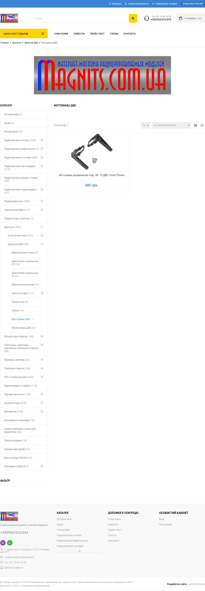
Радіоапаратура (17, 201)
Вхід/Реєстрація (193, 4)
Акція (9, 123)
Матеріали (13, 411)
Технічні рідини (15, 440)
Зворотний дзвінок (137, 4)
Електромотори (20, 235)
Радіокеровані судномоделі (20, 191)
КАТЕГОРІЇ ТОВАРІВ (16, 33)
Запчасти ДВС (23, 293)
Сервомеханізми (17, 209)
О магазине (61, 34)
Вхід (161, 519)
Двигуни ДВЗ (31, 43)
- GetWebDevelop (186, 584)
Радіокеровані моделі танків (21, 179)
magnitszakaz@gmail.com (17, 557)
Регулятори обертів (19, 336)
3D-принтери (13, 114)
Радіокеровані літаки (20, 140)
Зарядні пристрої (17, 394)
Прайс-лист (97, 34)
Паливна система (17, 359)
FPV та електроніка (19, 377)
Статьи (114, 34)
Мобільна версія (13, 567)
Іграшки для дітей (17, 449)
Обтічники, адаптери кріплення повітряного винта (21, 348)
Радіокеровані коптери (21, 157)
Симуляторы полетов (18, 218)
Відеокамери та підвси (20, 385)
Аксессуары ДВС (23, 327)
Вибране (116, 4)
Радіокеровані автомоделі (19, 168)
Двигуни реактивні (25, 252)
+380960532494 (160, 19)
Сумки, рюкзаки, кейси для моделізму (20, 430)
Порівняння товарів (166, 4)
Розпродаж (13, 131)
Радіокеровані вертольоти (21, 148)
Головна (4, 43)
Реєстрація (165, 524)
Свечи (18, 310)
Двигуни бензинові (25, 284)
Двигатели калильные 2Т (25, 263)
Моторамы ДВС (23, 319)
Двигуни (16, 43)
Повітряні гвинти (17, 368)
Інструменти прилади (19, 420)
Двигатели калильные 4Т (25, 274)
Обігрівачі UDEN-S (16, 466)
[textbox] (81, 18)
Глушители (20, 301)
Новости (79, 34)
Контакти (129, 34)
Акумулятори (15, 402)
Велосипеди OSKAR (18, 457)
